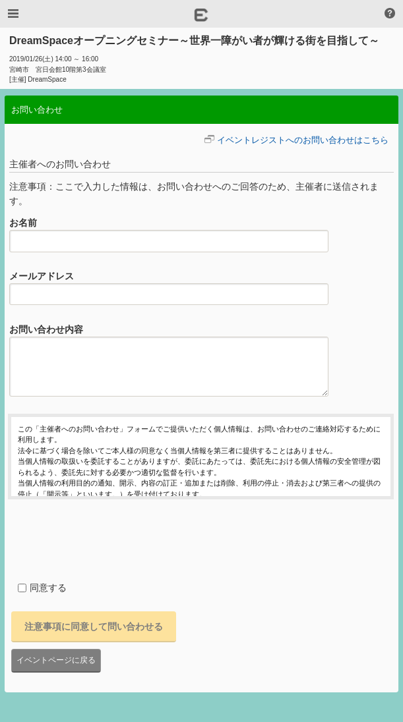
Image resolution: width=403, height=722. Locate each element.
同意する (42, 587)
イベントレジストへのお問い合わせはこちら (302, 140)
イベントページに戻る (56, 660)
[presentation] (108, 538)
